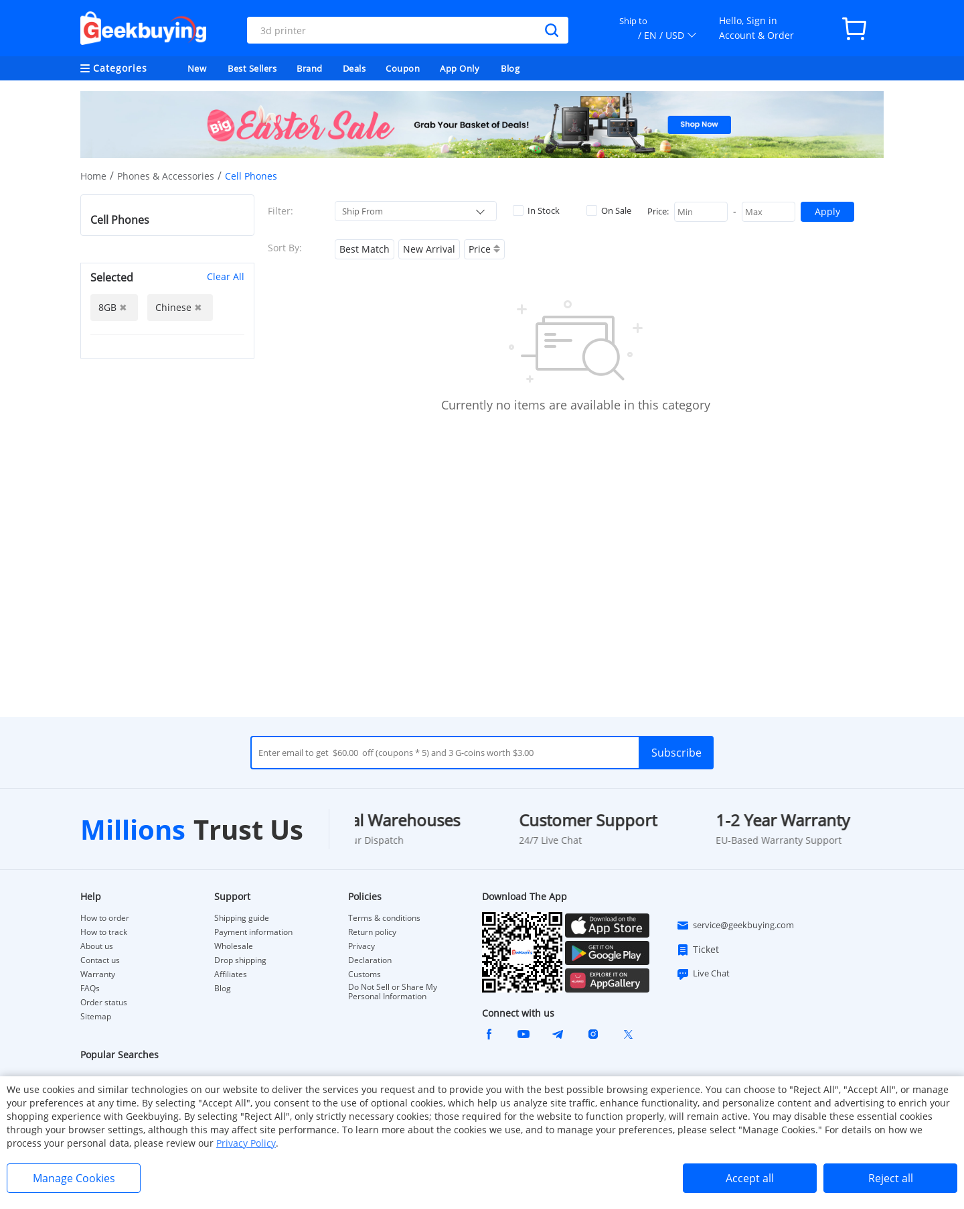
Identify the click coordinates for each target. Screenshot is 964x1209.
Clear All (225, 276)
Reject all (890, 1178)
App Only (459, 68)
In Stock (536, 210)
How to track (103, 932)
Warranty (97, 974)
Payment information (253, 932)
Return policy (372, 932)
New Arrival (429, 249)
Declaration (370, 960)
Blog (510, 68)
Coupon (403, 68)
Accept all (750, 1178)
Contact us (100, 960)
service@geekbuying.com (735, 925)
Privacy (361, 946)
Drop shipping (240, 960)
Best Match (364, 249)
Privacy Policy (246, 1143)
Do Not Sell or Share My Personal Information (392, 991)
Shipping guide (241, 918)
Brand (310, 68)
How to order (104, 918)
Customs (364, 974)
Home (93, 176)
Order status (103, 1002)
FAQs (90, 988)
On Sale (608, 210)
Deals (354, 68)
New (197, 68)
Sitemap (95, 1016)
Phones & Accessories (165, 176)
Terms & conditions (384, 918)
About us (96, 946)
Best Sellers (252, 68)
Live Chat (703, 973)
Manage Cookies (74, 1178)
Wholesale (233, 946)
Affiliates (230, 974)
